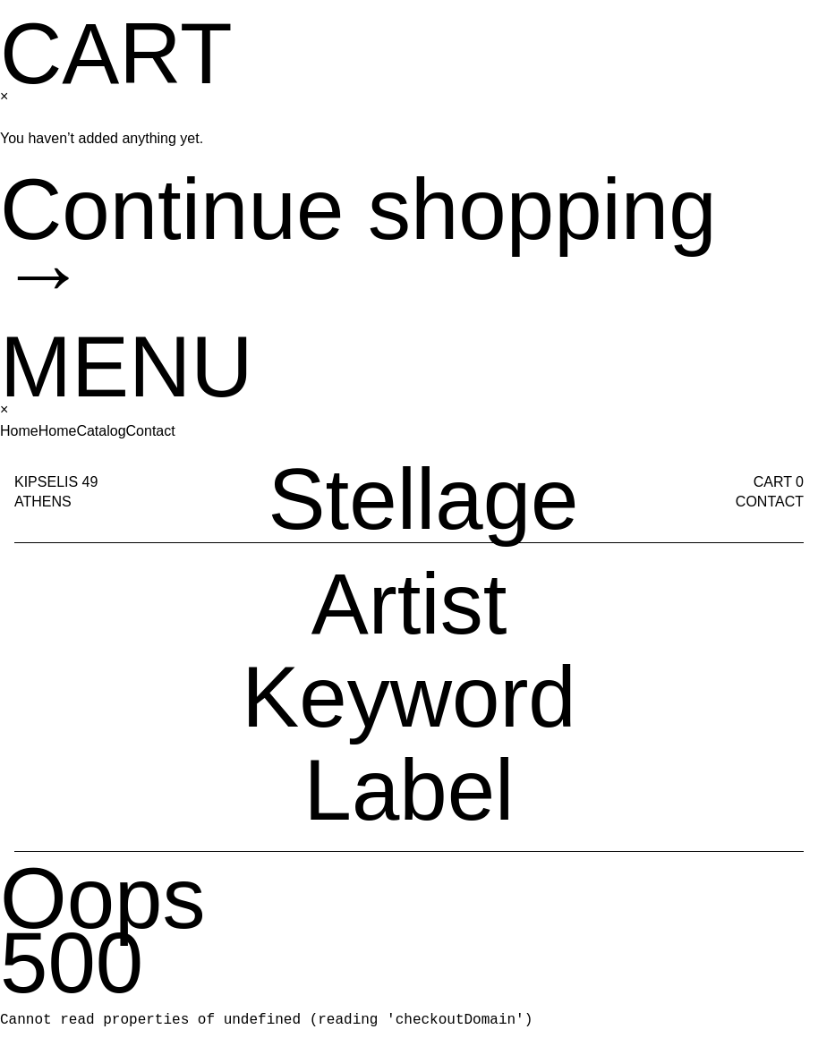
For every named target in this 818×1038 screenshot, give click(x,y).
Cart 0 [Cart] (779, 39)
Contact (770, 59)
